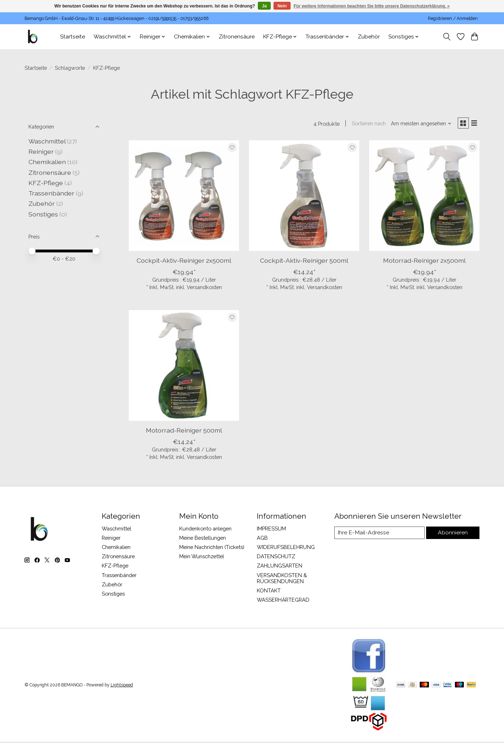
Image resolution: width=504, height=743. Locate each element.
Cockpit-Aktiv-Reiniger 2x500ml (184, 262)
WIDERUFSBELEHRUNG (286, 548)
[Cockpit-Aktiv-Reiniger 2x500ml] (184, 197)
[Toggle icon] (447, 36)
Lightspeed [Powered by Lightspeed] (122, 686)
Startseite (72, 36)
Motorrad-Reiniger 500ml (184, 431)
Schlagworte (70, 68)
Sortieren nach (366, 124)
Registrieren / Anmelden (453, 18)
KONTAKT (269, 591)
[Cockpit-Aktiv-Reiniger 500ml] (304, 197)
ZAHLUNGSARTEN (279, 567)
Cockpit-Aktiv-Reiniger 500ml (304, 262)
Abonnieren (453, 534)
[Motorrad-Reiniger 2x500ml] (424, 197)
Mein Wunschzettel (201, 558)
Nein (282, 6)
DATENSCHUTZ (276, 558)
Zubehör (369, 36)
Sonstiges (43, 214)
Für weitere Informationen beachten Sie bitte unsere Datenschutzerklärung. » (372, 6)
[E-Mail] (379, 534)
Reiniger (41, 151)
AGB (262, 539)
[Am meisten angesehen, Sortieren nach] (418, 124)
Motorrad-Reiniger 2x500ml (424, 262)
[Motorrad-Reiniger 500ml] (184, 367)
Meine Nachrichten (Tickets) (211, 548)
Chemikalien (47, 162)
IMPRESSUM (271, 530)
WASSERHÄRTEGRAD (283, 601)
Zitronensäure (237, 36)
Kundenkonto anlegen (205, 530)
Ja (264, 6)
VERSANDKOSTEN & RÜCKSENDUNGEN (282, 579)
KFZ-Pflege (45, 183)
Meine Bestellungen (202, 539)
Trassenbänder (51, 193)
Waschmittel (46, 141)
